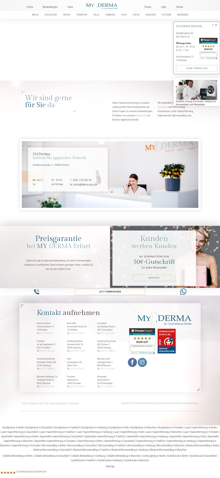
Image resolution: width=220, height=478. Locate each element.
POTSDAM (166, 14)
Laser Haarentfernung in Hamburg (94, 432)
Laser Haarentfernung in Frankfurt (57, 432)
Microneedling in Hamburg (141, 445)
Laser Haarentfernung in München (163, 432)
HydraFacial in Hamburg (109, 460)
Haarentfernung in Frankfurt (150, 441)
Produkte (33, 403)
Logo (109, 4)
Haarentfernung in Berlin (89, 441)
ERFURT (66, 14)
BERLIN (35, 14)
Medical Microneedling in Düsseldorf (52, 449)
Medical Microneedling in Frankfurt (92, 449)
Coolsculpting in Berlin (153, 455)
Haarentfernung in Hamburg (181, 441)
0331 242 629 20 (77, 386)
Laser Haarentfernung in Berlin (200, 427)
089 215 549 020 (107, 368)
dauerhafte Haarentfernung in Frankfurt (105, 436)
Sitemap (110, 466)
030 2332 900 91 (77, 333)
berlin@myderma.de (184, 33)
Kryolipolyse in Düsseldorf (39, 427)
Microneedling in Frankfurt (112, 445)
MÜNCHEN (151, 14)
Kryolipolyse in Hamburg (94, 427)
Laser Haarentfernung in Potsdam (200, 432)
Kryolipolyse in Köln (119, 427)
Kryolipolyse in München (143, 427)
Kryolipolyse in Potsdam (170, 427)
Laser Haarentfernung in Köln (129, 432)
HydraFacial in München (136, 460)
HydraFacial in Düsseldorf (203, 455)
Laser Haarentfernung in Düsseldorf (19, 432)
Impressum (74, 403)
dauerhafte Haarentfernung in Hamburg (147, 436)
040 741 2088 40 (107, 351)
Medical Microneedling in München (168, 449)
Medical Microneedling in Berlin (202, 445)
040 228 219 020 (77, 351)
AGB (46, 403)
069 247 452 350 (47, 351)
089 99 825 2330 (47, 386)
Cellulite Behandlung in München (123, 455)
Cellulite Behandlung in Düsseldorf (52, 455)
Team (70, 7)
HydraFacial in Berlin (177, 455)
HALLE (96, 14)
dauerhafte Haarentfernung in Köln (188, 436)
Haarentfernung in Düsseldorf (119, 441)
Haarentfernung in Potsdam (25, 445)
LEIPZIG (136, 14)
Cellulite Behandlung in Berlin (17, 455)
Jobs (163, 7)
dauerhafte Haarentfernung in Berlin (19, 436)
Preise (148, 7)
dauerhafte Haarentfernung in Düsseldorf (61, 436)
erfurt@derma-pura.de (85, 184)
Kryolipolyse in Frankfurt (67, 427)
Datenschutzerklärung (58, 403)
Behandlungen (50, 7)
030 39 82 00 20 (183, 36)
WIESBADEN (182, 14)
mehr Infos (154, 278)
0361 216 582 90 (82, 180)
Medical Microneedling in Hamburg (129, 449)
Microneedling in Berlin (54, 445)
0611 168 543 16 (107, 386)
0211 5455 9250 (107, 333)
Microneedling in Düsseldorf (82, 445)
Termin (179, 7)
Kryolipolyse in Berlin (13, 427)
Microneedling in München (171, 445)
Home (30, 7)
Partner (25, 403)
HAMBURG (110, 14)
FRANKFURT (81, 14)
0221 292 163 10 (77, 368)
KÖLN (123, 14)
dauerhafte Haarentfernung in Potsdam (55, 441)
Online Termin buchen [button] (196, 68)
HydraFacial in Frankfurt (83, 460)
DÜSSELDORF (51, 14)
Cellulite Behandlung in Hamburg (88, 455)
